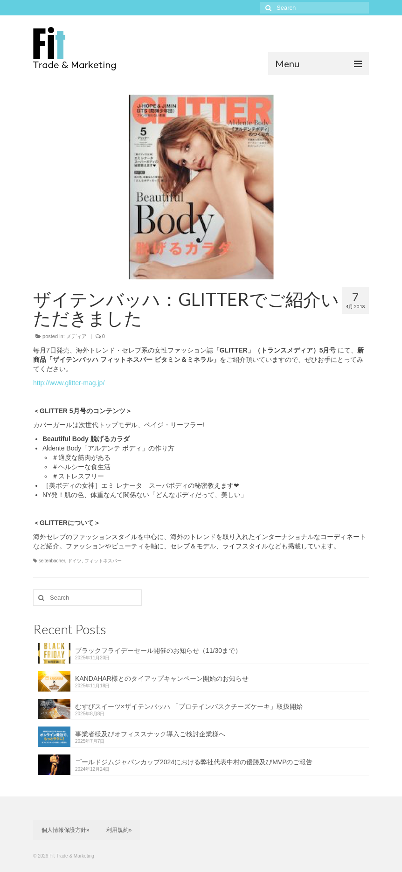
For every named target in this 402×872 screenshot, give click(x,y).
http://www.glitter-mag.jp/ (68, 383)
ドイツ (75, 560)
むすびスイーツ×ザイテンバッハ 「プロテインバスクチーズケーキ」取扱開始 (189, 706)
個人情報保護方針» (66, 830)
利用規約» (119, 830)
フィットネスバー (103, 560)
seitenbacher (52, 560)
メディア (76, 336)
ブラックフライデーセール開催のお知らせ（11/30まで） (158, 650)
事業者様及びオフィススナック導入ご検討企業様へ (150, 734)
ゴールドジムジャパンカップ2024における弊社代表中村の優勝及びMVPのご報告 (193, 762)
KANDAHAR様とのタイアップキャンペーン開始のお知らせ (162, 678)
